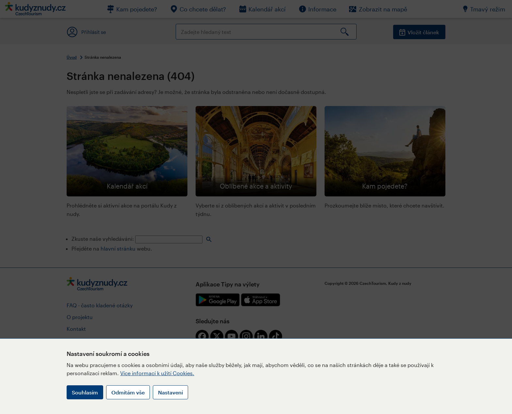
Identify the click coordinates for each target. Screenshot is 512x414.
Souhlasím (85, 392)
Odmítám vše (128, 392)
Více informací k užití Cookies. (157, 373)
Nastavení (170, 392)
